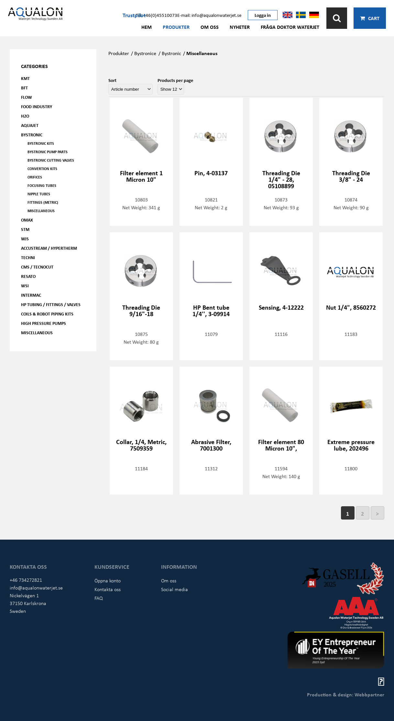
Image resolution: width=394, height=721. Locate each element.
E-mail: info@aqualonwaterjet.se (209, 15)
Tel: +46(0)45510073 (156, 15)
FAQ (98, 597)
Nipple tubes (38, 193)
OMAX (27, 220)
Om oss (210, 26)
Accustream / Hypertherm (49, 248)
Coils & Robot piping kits (47, 314)
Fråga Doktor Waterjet (290, 26)
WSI (25, 285)
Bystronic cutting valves (50, 160)
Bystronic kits (40, 143)
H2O (25, 116)
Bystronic (31, 135)
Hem (146, 26)
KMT (25, 78)
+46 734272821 (26, 579)
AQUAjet (29, 125)
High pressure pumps (43, 323)
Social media (174, 589)
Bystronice (145, 53)
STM (25, 229)
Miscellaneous (41, 210)
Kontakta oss (107, 589)
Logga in (263, 15)
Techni (28, 257)
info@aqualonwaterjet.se (36, 587)
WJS (25, 238)
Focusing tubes (41, 185)
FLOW (26, 97)
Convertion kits (42, 168)
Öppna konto (107, 580)
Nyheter (240, 26)
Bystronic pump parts (47, 151)
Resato (28, 276)
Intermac (31, 295)
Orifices (34, 177)
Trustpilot (134, 15)
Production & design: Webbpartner (345, 694)
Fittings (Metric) (42, 202)
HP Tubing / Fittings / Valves (51, 304)
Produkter (176, 26)
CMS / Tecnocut (37, 267)
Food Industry (36, 106)
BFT (24, 88)
